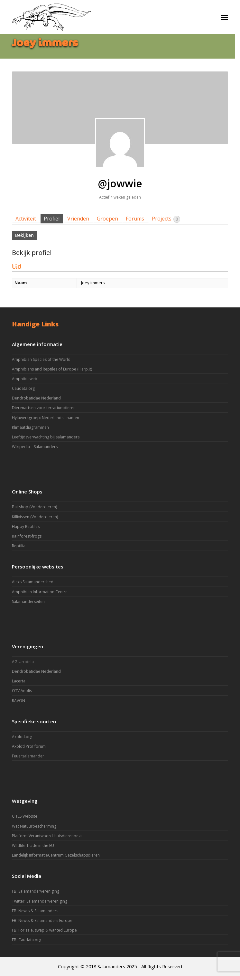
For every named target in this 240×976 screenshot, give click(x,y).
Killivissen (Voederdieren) (35, 517)
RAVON (18, 700)
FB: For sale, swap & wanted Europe (44, 930)
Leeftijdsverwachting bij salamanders (45, 437)
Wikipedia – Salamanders (35, 446)
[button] (224, 17)
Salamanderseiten (28, 601)
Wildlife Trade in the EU (33, 845)
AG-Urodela (23, 661)
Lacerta (18, 681)
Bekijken (24, 235)
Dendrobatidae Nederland (36, 398)
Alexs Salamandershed (32, 582)
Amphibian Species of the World (41, 359)
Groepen (107, 218)
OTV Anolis (22, 690)
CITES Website (24, 816)
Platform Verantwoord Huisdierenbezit (47, 836)
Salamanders (111, 966)
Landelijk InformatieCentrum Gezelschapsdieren (56, 855)
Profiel (52, 218)
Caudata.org (23, 388)
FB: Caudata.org (26, 940)
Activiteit (25, 218)
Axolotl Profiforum (29, 746)
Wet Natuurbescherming (34, 826)
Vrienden (78, 218)
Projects (166, 219)
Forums (135, 218)
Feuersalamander (28, 756)
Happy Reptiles (26, 526)
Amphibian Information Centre (40, 592)
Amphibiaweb (24, 378)
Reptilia (18, 546)
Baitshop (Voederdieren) (34, 507)
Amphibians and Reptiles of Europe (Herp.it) (52, 369)
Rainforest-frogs (27, 536)
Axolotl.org (22, 736)
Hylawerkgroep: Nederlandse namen (45, 417)
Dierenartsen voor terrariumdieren (44, 407)
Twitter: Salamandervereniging (39, 901)
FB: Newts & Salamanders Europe (42, 920)
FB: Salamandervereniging (35, 891)
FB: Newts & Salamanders (35, 911)
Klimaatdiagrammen (30, 427)
